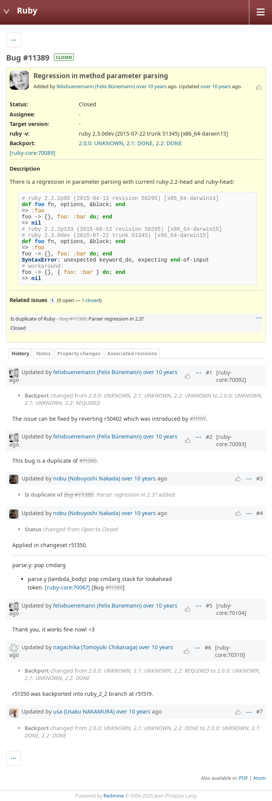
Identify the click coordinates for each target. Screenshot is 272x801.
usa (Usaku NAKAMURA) (84, 711)
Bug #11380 (72, 318)
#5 (209, 605)
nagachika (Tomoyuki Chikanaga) (95, 647)
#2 (209, 436)
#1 (209, 372)
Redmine (113, 796)
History (20, 353)
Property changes (78, 353)
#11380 (88, 460)
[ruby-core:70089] (32, 152)
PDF (243, 778)
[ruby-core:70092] (231, 376)
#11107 (198, 418)
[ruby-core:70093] (231, 440)
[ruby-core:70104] (231, 609)
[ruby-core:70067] (67, 587)
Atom (259, 778)
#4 (259, 513)
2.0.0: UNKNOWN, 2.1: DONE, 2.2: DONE (130, 143)
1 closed (91, 300)
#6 (208, 647)
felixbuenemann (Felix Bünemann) (96, 86)
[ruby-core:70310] (230, 651)
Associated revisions (132, 353)
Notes (43, 353)
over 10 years (151, 86)
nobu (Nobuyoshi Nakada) (86, 478)
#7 (259, 711)
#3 (259, 478)
